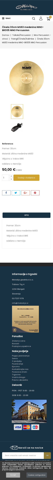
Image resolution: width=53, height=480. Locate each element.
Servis (15, 358)
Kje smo (16, 366)
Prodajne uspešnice (21, 346)
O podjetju (17, 361)
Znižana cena (18, 341)
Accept (13, 475)
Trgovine (16, 374)
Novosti (15, 343)
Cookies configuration (37, 475)
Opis (26, 215)
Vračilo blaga (18, 377)
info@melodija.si (20, 303)
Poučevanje (17, 364)
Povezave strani (19, 372)
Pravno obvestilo (20, 380)
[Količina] (5, 178)
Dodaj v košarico (26, 177)
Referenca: (7, 143)
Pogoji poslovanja (21, 356)
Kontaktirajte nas (20, 369)
